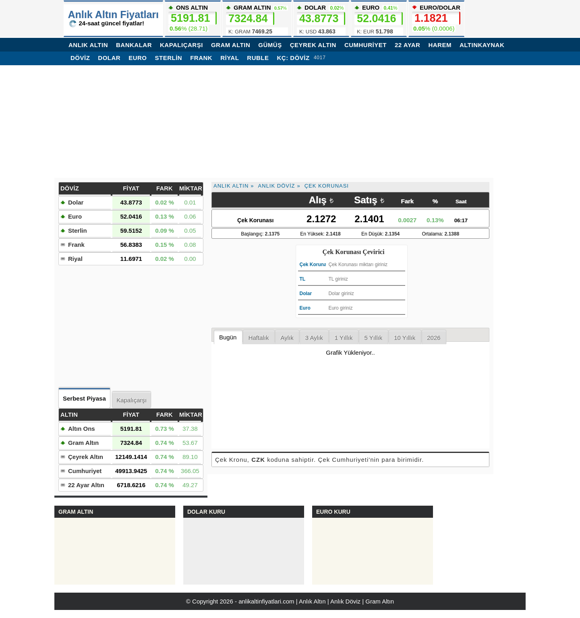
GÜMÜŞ (270, 44)
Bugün (227, 337)
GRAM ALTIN (230, 44)
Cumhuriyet (85, 470)
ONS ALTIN (192, 18)
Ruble (258, 57)
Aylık (286, 337)
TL (303, 279)
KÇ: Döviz (293, 57)
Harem (440, 44)
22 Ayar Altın (86, 485)
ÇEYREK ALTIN (313, 44)
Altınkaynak (482, 44)
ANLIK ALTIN (88, 44)
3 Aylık (314, 337)
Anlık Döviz (276, 186)
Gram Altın (83, 442)
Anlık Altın (231, 186)
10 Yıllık (404, 337)
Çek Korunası (326, 186)
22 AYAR (407, 44)
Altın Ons (81, 428)
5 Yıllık (373, 337)
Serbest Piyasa (84, 398)
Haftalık (258, 337)
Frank (201, 57)
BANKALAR (134, 44)
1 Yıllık (343, 337)
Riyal (229, 57)
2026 (433, 337)
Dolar (109, 57)
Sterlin (168, 57)
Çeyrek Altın (85, 456)
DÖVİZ (80, 57)
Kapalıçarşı (131, 400)
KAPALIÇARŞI (181, 44)
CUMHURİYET (365, 44)
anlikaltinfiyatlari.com (266, 601)
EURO (378, 20)
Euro (137, 57)
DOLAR (321, 20)
